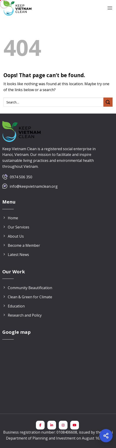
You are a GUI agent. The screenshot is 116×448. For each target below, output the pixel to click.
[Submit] (108, 102)
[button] (110, 8)
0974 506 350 (21, 176)
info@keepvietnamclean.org (34, 186)
